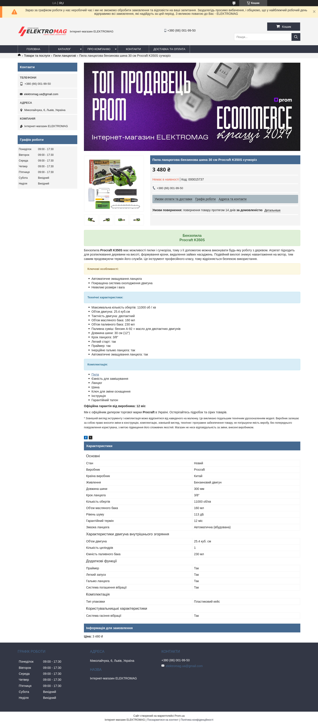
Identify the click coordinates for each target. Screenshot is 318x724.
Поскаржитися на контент (162, 719)
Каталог (64, 49)
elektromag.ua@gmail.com (41, 94)
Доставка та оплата (169, 49)
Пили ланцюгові (64, 55)
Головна (33, 49)
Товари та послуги (37, 55)
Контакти (133, 49)
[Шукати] (296, 37)
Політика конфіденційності (197, 719)
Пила (95, 374)
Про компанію (98, 49)
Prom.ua (180, 715)
